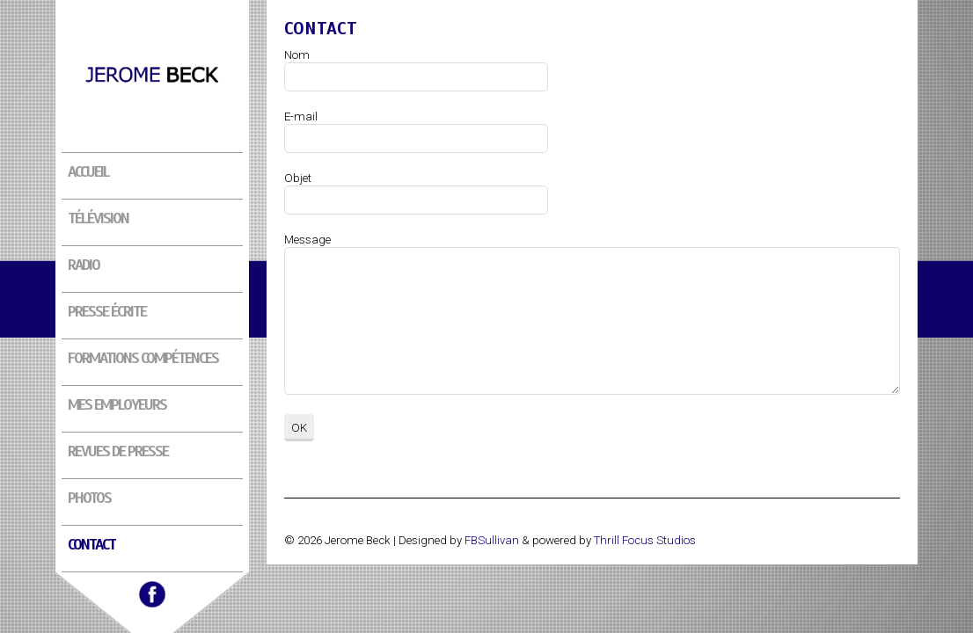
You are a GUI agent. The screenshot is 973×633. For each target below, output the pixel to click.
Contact (91, 544)
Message (307, 239)
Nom (297, 55)
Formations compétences (143, 357)
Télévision (98, 218)
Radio (83, 264)
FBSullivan (492, 540)
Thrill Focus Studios (645, 540)
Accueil (88, 171)
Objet (297, 178)
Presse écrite (107, 311)
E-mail (301, 116)
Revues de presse (118, 451)
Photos (89, 497)
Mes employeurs (117, 404)
